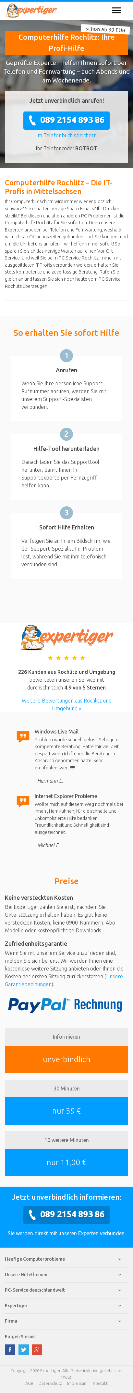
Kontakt (100, 1383)
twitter (23, 1349)
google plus (37, 1349)
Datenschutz (50, 1383)
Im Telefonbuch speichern (66, 135)
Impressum (77, 1383)
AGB (29, 1383)
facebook (10, 1349)
